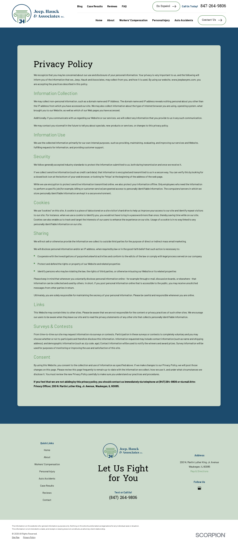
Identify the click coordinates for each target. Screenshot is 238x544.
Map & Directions (199, 471)
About (47, 457)
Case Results (95, 6)
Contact (47, 499)
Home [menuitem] (99, 20)
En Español (166, 6)
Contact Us (212, 20)
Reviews (112, 6)
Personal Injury (47, 471)
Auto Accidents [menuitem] (184, 20)
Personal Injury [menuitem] (161, 20)
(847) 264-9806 (123, 498)
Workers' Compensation (47, 464)
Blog (79, 6)
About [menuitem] (110, 20)
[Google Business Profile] (199, 488)
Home (47, 449)
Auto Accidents (47, 478)
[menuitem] (15, 537)
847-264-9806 (213, 6)
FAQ (124, 6)
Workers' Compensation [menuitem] (133, 20)
